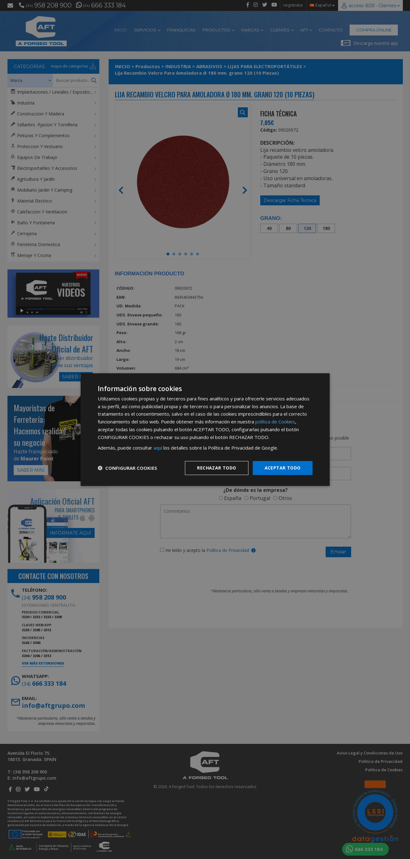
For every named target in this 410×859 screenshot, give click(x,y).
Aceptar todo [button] (283, 468)
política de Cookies (275, 421)
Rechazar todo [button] (216, 468)
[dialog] (205, 429)
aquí (157, 448)
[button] (127, 468)
